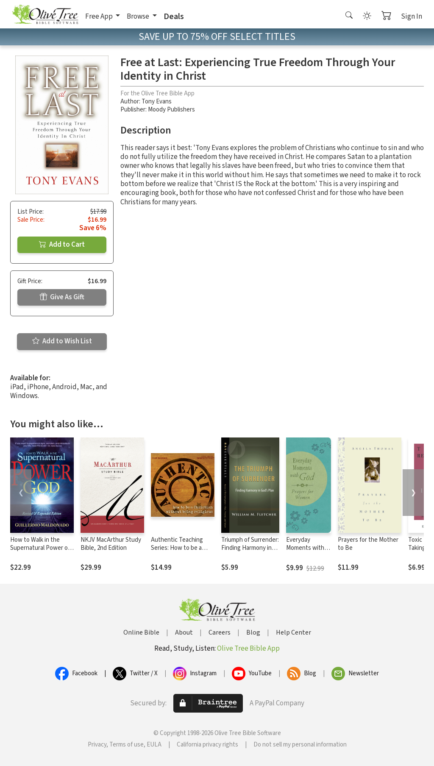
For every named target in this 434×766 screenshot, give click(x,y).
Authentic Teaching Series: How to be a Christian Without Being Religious (182, 551)
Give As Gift (62, 297)
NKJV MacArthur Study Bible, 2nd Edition (111, 543)
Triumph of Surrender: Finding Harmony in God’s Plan (250, 547)
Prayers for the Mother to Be (368, 543)
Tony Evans (157, 101)
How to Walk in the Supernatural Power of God (40, 547)
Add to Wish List (62, 341)
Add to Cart (62, 245)
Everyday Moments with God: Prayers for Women (307, 551)
